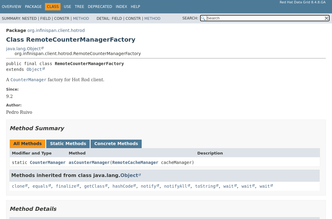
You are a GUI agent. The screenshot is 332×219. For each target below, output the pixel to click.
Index (121, 7)
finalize (66, 186)
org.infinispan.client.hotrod (56, 30)
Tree (79, 7)
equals (40, 186)
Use (67, 7)
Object (34, 69)
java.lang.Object (23, 48)
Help (135, 7)
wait (228, 186)
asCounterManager (89, 162)
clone (18, 186)
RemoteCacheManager (135, 162)
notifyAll (175, 186)
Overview (11, 7)
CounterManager (48, 162)
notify (148, 186)
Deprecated (100, 7)
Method (81, 18)
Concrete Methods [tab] (116, 143)
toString (205, 186)
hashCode (122, 186)
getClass (94, 186)
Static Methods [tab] (68, 143)
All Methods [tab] (27, 143)
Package (33, 7)
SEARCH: (190, 18)
